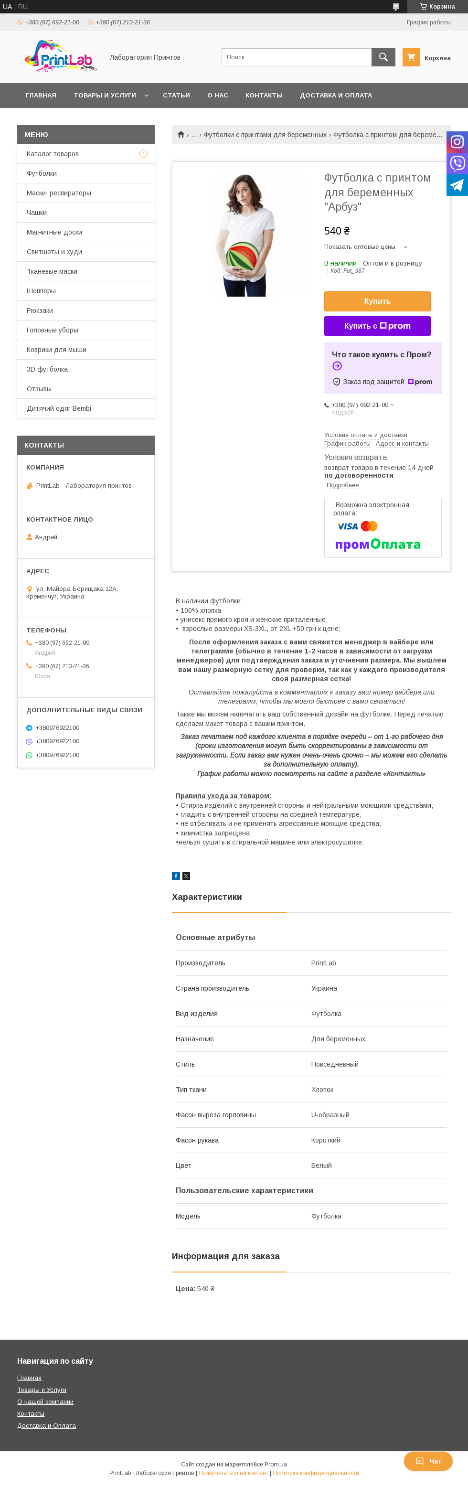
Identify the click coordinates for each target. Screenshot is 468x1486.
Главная (41, 95)
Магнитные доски (54, 232)
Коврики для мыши (56, 349)
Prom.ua (276, 1464)
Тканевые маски (52, 271)
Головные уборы (52, 330)
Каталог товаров (53, 154)
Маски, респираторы (59, 193)
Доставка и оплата (336, 95)
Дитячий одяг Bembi (59, 408)
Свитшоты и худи (54, 252)
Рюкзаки (40, 310)
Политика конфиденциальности (316, 1473)
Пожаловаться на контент (233, 1473)
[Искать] (383, 57)
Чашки (37, 212)
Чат (428, 1461)
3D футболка (47, 369)
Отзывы (39, 389)
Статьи (176, 95)
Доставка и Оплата (46, 1425)
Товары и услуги (105, 95)
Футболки (42, 173)
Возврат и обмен (57, 120)
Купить (377, 301)
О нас (217, 95)
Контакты (264, 95)
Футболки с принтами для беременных (265, 135)
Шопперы (41, 291)
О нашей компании (45, 1401)
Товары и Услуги (41, 1389)
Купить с (377, 326)
